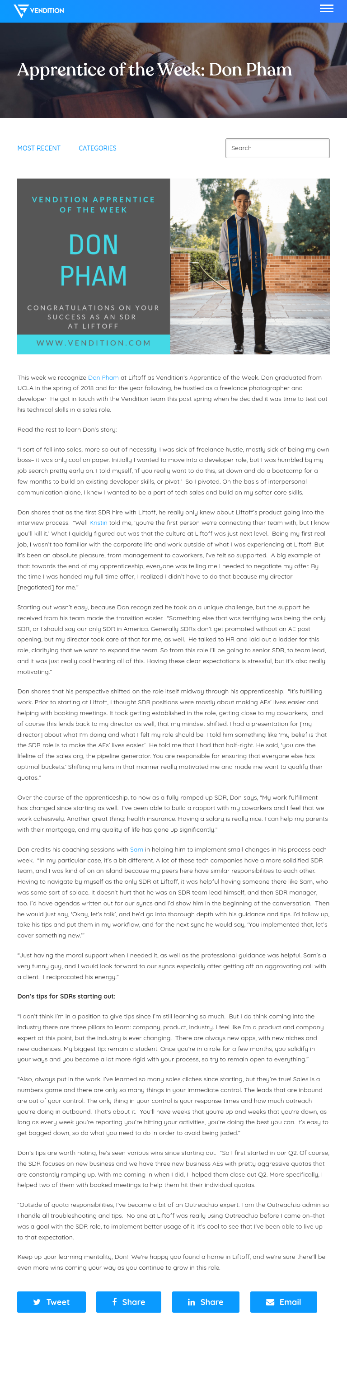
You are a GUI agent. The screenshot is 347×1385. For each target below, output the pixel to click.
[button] (326, 8)
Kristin (98, 522)
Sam (136, 849)
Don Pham (103, 377)
